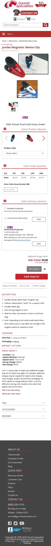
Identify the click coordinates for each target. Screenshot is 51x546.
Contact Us (29, 13)
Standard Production (15, 208)
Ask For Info (24, 286)
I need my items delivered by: (17, 218)
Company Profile (15, 459)
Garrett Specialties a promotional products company (25, 538)
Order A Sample (39, 286)
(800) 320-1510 (16, 504)
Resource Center (15, 476)
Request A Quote (9, 286)
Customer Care (15, 479)
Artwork (11, 483)
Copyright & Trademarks (32, 541)
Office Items (13, 41)
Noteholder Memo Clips (28, 41)
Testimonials (14, 455)
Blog (10, 466)
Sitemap (27, 543)
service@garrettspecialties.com (22, 516)
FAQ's (10, 487)
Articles (11, 491)
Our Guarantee (15, 462)
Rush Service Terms (23, 240)
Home (4, 41)
